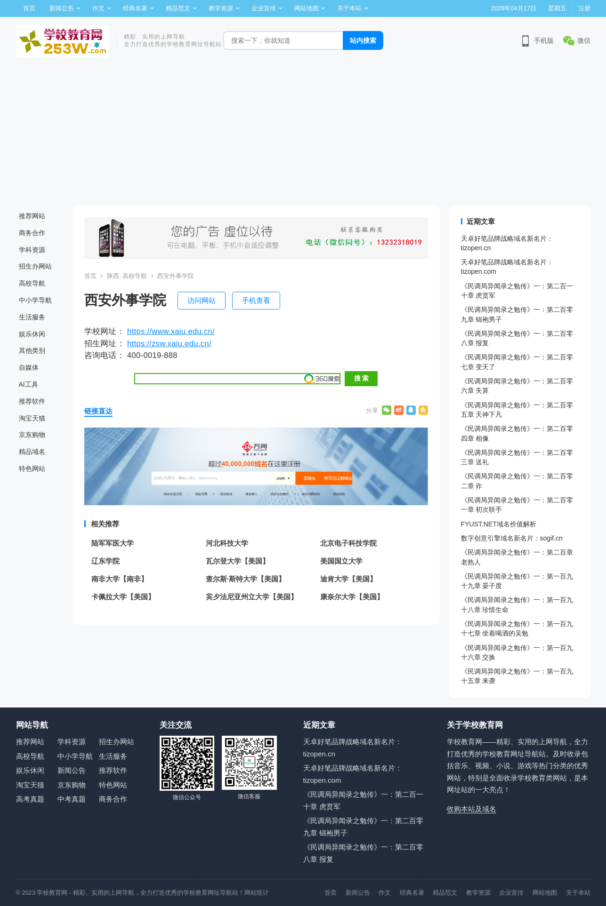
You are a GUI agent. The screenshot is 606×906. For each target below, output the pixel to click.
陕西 (113, 275)
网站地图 (306, 8)
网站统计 (256, 892)
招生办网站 (35, 266)
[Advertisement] (303, 134)
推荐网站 (32, 216)
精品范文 (178, 8)
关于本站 (349, 8)
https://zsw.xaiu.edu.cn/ (169, 343)
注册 (584, 8)
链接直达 (98, 411)
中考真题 (71, 799)
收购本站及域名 (471, 809)
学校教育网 (52, 892)
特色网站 (32, 468)
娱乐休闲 (32, 334)
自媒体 (29, 367)
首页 (29, 8)
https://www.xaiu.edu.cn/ (171, 331)
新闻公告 (61, 8)
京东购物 (32, 434)
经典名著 (135, 8)
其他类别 (32, 350)
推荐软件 (32, 401)
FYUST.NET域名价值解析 (498, 524)
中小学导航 (35, 300)
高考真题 (30, 799)
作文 (98, 8)
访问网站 (201, 300)
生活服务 (32, 317)
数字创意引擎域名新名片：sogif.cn (512, 538)
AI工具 (28, 384)
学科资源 (32, 250)
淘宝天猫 (32, 418)
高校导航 (32, 283)
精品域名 (32, 451)
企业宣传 (263, 8)
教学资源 (221, 8)
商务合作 (32, 233)
